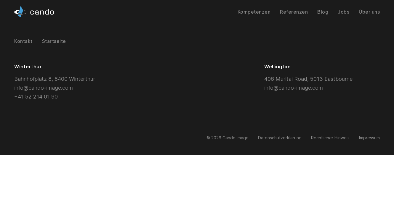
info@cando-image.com (43, 88)
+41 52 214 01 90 (36, 96)
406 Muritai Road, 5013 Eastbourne (308, 79)
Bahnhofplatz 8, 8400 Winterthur (54, 79)
